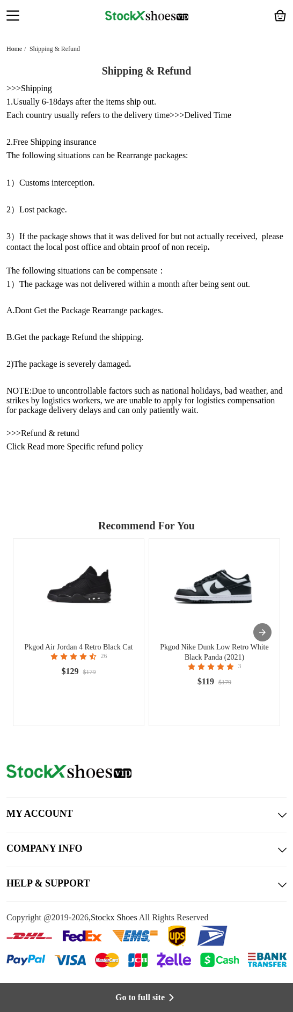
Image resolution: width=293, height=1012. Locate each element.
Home (14, 49)
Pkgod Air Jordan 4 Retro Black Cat (78, 647)
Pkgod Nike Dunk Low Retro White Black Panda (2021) (214, 652)
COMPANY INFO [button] (146, 849)
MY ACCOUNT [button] (146, 814)
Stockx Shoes (114, 917)
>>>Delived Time (200, 115)
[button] (12, 16)
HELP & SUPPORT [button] (146, 884)
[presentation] (262, 632)
